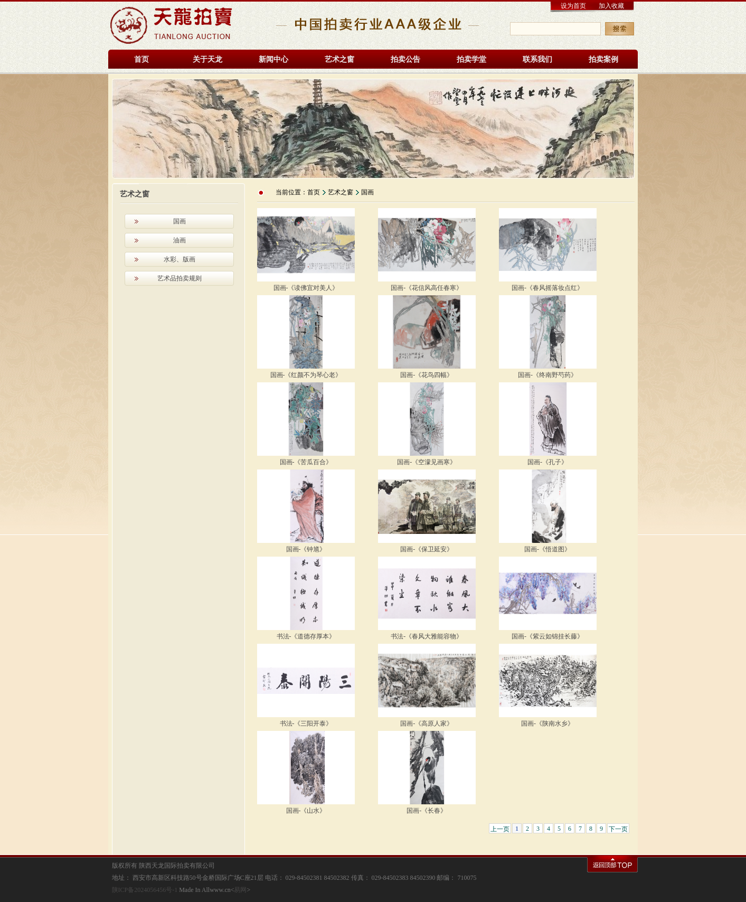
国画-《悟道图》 (547, 549)
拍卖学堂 (471, 59)
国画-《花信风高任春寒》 (426, 288)
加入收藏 (611, 6)
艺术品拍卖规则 (179, 278)
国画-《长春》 (427, 810)
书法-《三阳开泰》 (306, 723)
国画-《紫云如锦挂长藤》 (547, 636)
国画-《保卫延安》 (426, 549)
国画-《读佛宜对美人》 (306, 288)
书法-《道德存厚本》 (306, 636)
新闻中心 (273, 59)
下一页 (618, 829)
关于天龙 (207, 59)
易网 (240, 890)
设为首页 (573, 6)
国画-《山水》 (306, 810)
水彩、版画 (179, 259)
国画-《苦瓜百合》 (306, 462)
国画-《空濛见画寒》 (426, 462)
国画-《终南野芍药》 (547, 375)
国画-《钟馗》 (306, 549)
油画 (179, 240)
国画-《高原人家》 (426, 723)
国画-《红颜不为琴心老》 (306, 375)
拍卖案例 (603, 59)
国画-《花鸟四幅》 (426, 375)
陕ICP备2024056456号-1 (145, 890)
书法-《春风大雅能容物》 (426, 636)
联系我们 (537, 59)
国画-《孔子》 (547, 462)
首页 (141, 59)
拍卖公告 (405, 59)
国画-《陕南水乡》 (547, 723)
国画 (179, 221)
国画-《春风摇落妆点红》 (547, 288)
